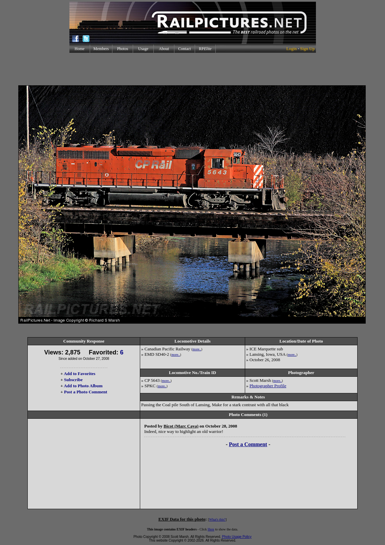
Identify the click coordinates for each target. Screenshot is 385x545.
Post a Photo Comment (85, 391)
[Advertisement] (192, 69)
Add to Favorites (79, 373)
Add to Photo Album (83, 385)
